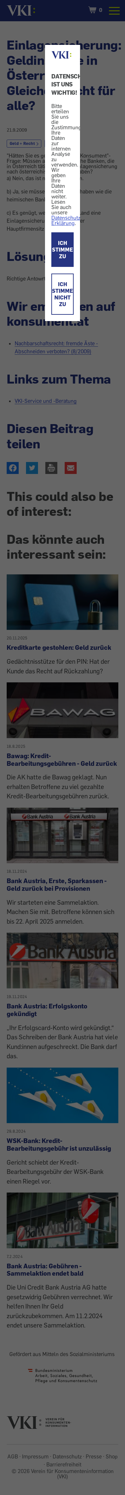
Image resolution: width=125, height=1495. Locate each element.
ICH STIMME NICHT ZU (62, 294)
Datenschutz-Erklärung (66, 220)
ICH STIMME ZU (62, 250)
